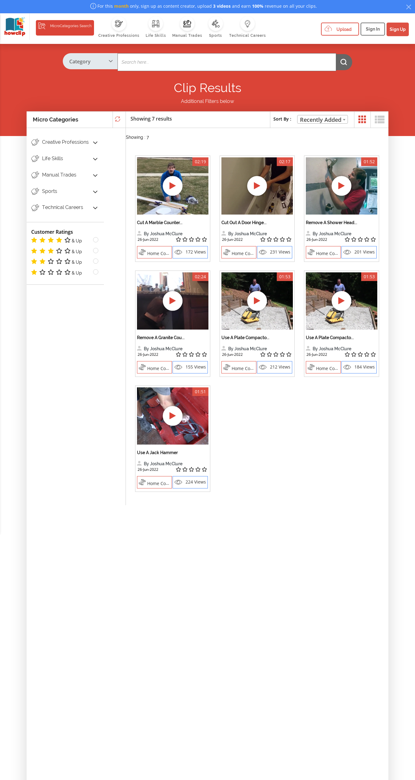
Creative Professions (60, 142)
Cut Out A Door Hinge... (244, 222)
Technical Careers (57, 207)
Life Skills (47, 158)
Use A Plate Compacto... (245, 337)
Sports (44, 191)
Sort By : (282, 119)
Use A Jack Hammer (157, 452)
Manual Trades (53, 175)
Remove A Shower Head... (331, 222)
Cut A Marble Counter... (159, 222)
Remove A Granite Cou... (161, 337)
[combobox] (322, 119)
